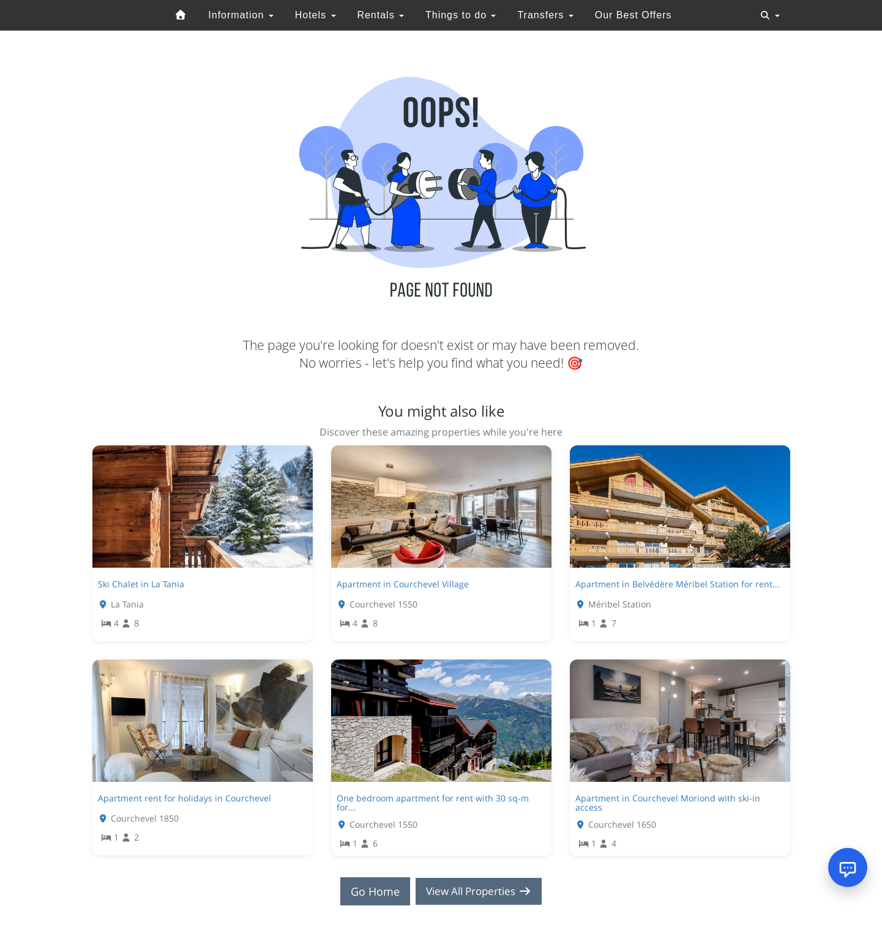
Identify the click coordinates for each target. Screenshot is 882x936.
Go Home (370, 891)
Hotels (315, 15)
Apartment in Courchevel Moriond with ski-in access (667, 802)
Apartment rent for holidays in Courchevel (184, 798)
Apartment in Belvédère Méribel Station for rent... (677, 584)
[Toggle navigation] (770, 15)
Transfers (545, 15)
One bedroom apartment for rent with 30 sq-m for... (433, 802)
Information (240, 15)
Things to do (460, 15)
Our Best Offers (633, 15)
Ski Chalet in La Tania (141, 584)
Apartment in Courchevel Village (403, 584)
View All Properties (479, 891)
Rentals (380, 15)
